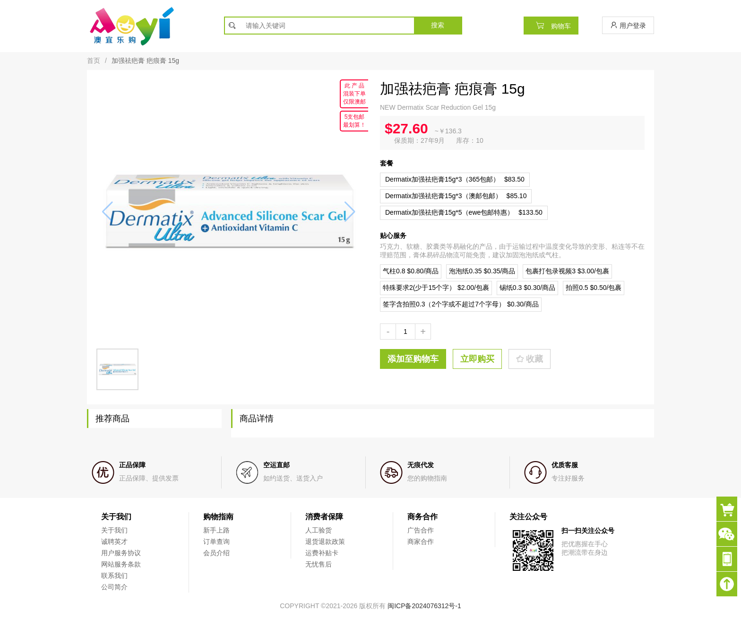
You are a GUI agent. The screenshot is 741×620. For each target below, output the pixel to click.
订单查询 (216, 541)
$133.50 (464, 212)
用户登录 (628, 25)
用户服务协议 (121, 553)
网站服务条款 (121, 564)
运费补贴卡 (321, 553)
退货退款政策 (325, 541)
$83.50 (455, 179)
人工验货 (318, 530)
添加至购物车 (413, 359)
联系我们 (114, 575)
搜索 (437, 25)
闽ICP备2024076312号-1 (424, 606)
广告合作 (420, 530)
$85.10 (455, 196)
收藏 (529, 359)
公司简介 (114, 587)
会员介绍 (216, 553)
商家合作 (420, 541)
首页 (93, 60)
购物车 (551, 25)
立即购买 (477, 359)
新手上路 (216, 530)
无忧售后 (318, 564)
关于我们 (114, 530)
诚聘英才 (114, 541)
